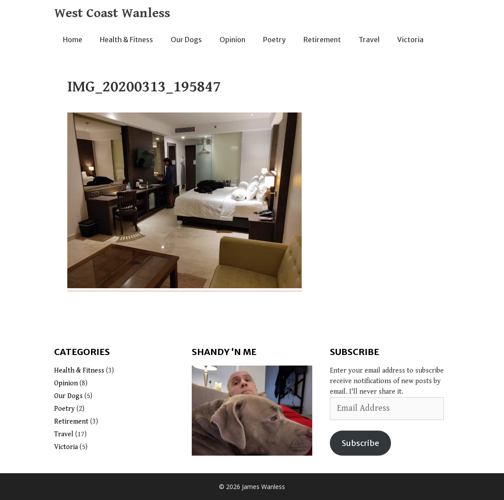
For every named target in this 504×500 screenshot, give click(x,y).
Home (72, 39)
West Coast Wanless (112, 13)
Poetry (274, 39)
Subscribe (360, 443)
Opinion (232, 39)
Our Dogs (186, 39)
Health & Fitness (126, 39)
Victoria (410, 39)
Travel (369, 39)
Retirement (322, 39)
